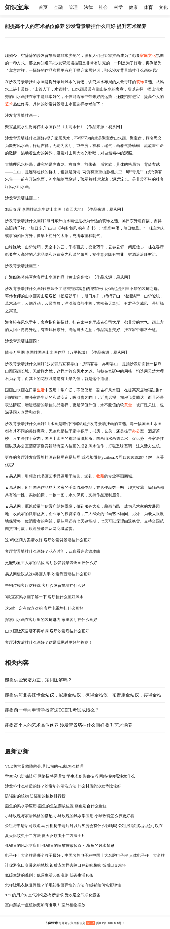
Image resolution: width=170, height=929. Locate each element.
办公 (136, 431)
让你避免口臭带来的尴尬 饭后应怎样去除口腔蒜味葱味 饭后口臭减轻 (65, 865)
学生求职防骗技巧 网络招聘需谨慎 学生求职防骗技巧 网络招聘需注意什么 (70, 776)
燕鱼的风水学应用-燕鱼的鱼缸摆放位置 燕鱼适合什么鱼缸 (55, 806)
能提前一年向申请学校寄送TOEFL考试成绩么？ (52, 710)
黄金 (128, 405)
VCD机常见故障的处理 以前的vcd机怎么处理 (44, 766)
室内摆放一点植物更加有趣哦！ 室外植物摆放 (45, 905)
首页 (43, 7)
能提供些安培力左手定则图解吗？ (38, 679)
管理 (73, 7)
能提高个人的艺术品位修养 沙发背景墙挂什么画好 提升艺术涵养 (68, 725)
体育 (148, 7)
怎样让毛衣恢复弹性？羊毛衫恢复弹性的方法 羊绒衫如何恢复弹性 (63, 885)
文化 (152, 55)
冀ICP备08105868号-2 (110, 923)
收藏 (100, 476)
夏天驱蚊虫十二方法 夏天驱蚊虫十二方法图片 (45, 836)
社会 (103, 7)
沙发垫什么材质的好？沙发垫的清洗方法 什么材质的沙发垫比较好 (63, 786)
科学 (118, 7)
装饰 (140, 82)
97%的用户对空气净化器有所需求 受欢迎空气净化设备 (53, 895)
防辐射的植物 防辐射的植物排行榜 (35, 796)
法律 (88, 7)
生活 (41, 390)
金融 (58, 7)
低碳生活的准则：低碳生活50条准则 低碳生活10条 (49, 875)
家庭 (144, 55)
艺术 (9, 104)
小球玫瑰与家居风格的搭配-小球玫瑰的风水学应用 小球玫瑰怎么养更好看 (69, 816)
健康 (133, 7)
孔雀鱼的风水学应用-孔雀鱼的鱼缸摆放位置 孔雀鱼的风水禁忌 (59, 845)
